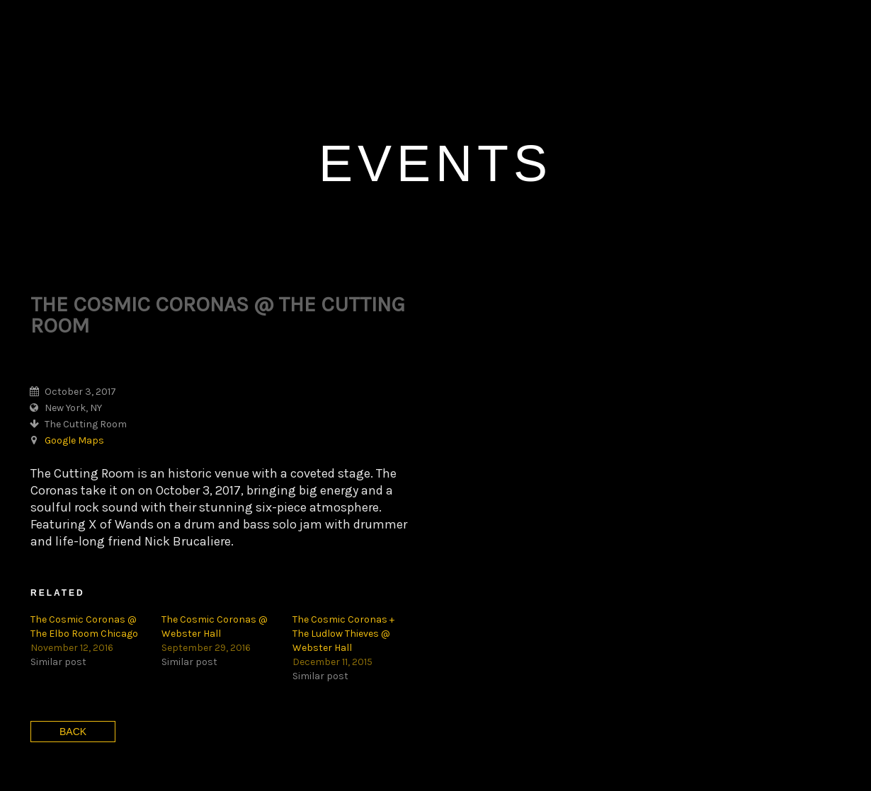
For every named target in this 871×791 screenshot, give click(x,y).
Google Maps (74, 357)
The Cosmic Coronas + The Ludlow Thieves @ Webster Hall (343, 550)
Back (72, 648)
